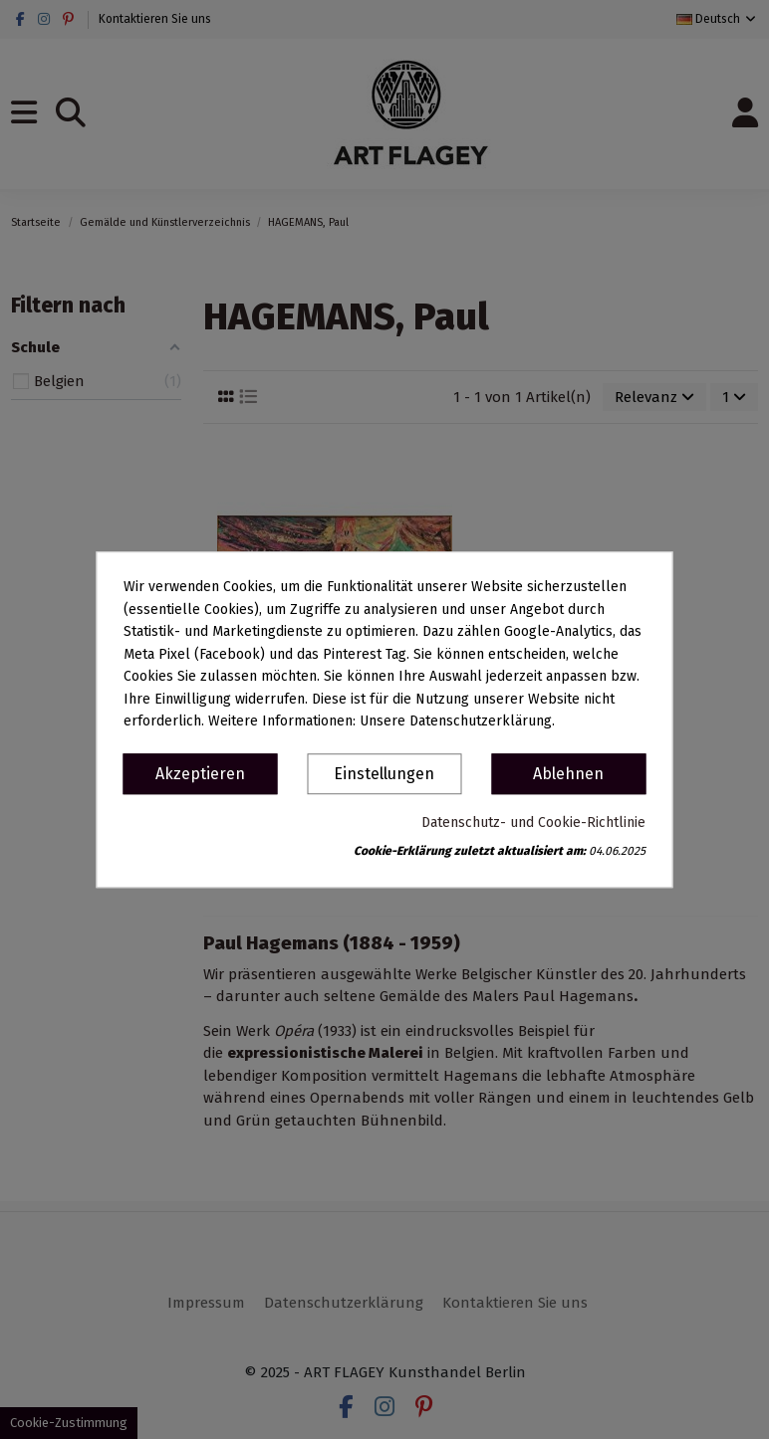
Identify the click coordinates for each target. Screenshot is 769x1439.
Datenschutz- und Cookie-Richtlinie (533, 822)
